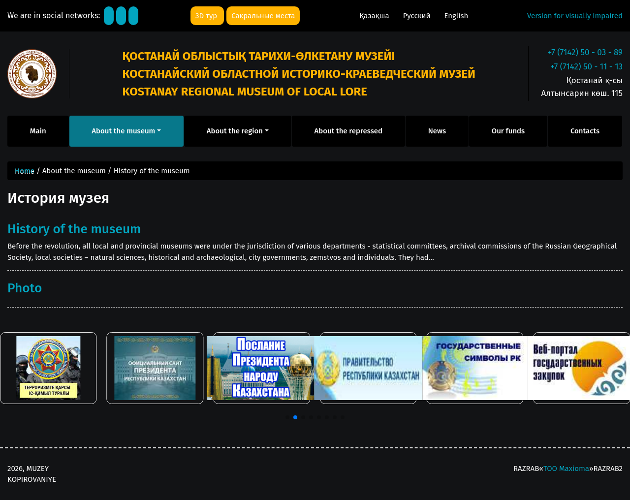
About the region (235, 130)
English (456, 15)
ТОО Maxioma (566, 468)
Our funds (508, 130)
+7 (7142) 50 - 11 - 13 (586, 67)
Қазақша (375, 15)
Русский (418, 15)
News (437, 130)
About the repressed (349, 130)
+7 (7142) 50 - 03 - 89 (585, 52)
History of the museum (74, 229)
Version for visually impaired (575, 15)
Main (38, 130)
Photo (24, 288)
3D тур (207, 15)
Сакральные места (263, 15)
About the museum (123, 130)
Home (24, 170)
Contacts (584, 130)
